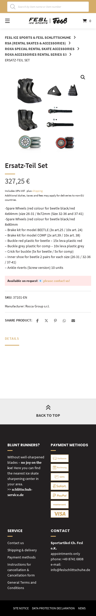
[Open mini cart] (82, 21)
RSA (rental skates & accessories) (35, 43)
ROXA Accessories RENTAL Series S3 (36, 54)
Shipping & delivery (22, 550)
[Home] (48, 20)
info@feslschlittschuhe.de (70, 569)
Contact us (15, 543)
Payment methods (21, 557)
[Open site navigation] (13, 21)
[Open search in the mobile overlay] (48, 7)
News (82, 608)
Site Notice (21, 608)
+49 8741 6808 (72, 559)
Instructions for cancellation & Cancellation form (21, 569)
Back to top (48, 411)
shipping (37, 191)
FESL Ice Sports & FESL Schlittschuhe (38, 37)
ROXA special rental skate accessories (39, 48)
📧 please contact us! (54, 281)
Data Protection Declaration (53, 608)
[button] (83, 77)
